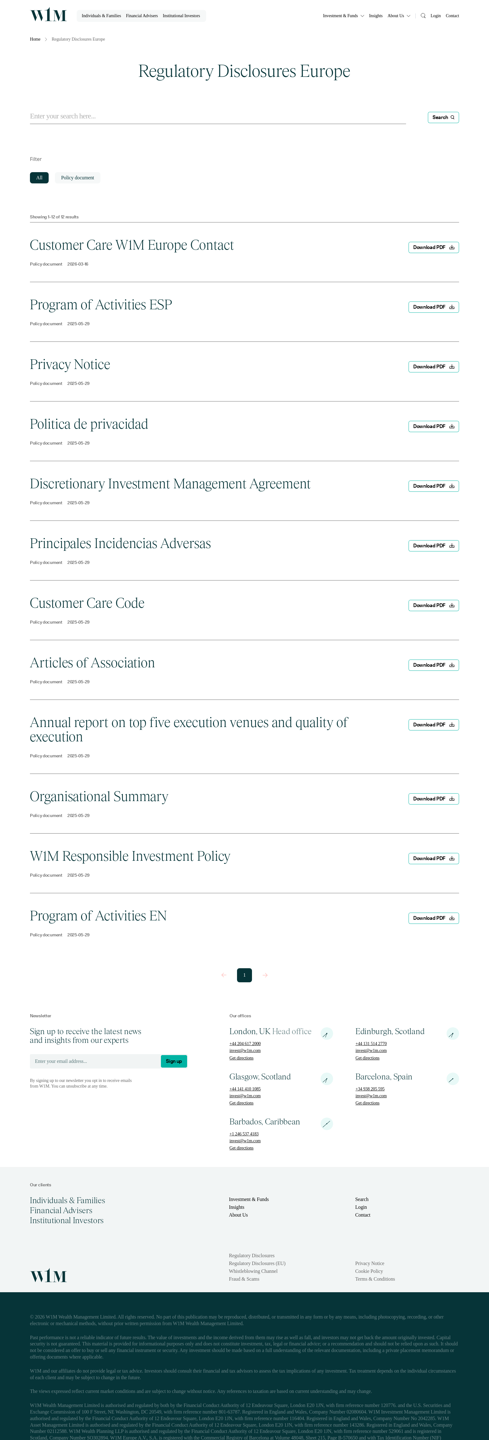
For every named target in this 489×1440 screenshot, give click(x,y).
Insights (376, 15)
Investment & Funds (343, 15)
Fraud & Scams (244, 1279)
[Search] (423, 14)
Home (35, 39)
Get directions (242, 1058)
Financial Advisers (142, 15)
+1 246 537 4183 (244, 1134)
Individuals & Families (101, 15)
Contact (452, 15)
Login (436, 15)
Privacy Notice (369, 1263)
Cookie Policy (369, 1271)
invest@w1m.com (245, 1050)
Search (362, 1199)
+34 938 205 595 (370, 1089)
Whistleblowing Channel (253, 1271)
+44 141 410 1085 (245, 1089)
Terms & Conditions (375, 1279)
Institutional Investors (181, 15)
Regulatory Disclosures (251, 1255)
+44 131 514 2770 (371, 1043)
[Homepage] (48, 14)
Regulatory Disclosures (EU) (257, 1263)
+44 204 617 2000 (245, 1043)
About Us (399, 15)
